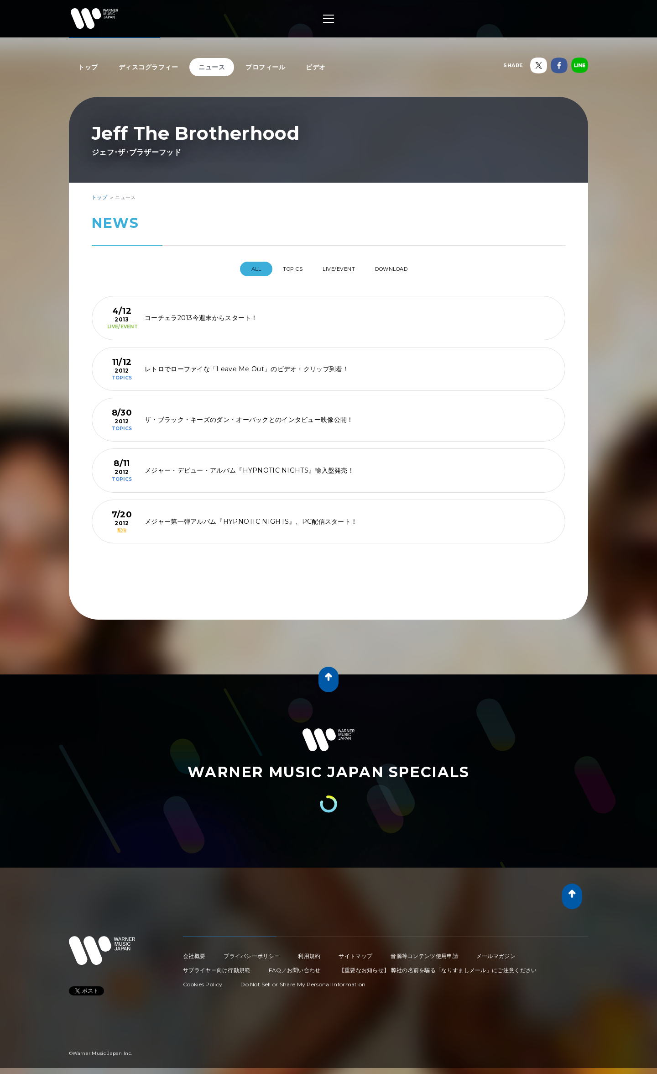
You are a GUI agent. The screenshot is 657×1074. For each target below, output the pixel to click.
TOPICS (286, 269)
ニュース (211, 67)
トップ (88, 67)
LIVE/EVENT (342, 269)
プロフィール (265, 67)
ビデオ (316, 67)
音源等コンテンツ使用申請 (424, 952)
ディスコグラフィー (148, 67)
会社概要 (194, 952)
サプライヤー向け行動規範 (216, 966)
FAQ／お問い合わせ (295, 966)
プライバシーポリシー (252, 952)
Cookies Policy (202, 980)
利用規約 (309, 952)
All (242, 269)
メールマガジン (496, 952)
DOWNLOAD (404, 269)
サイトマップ (355, 952)
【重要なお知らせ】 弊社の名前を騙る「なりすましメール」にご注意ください (438, 966)
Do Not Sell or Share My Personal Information (302, 980)
